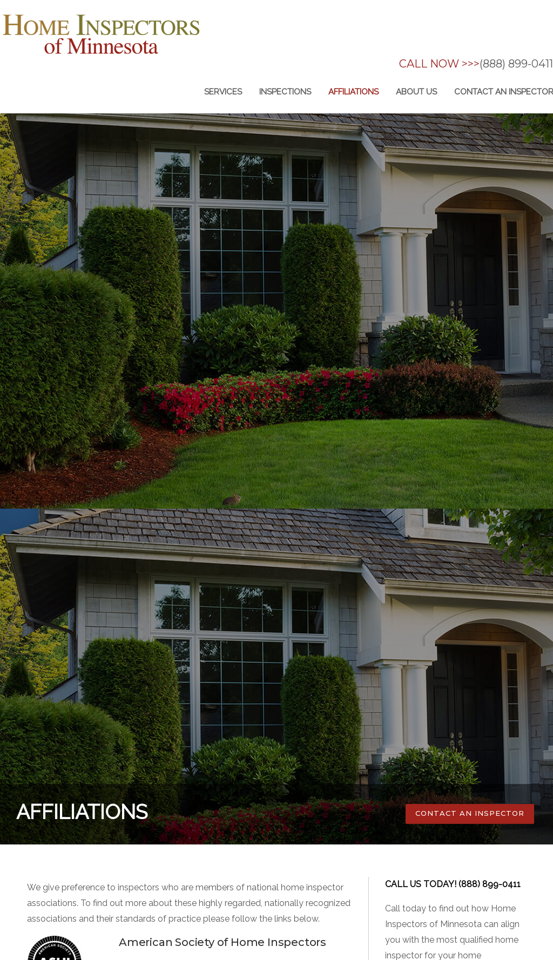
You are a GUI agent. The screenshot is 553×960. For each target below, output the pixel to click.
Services (223, 92)
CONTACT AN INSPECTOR (469, 813)
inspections (285, 92)
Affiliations (353, 92)
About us (416, 92)
